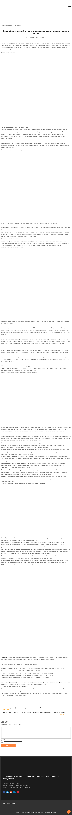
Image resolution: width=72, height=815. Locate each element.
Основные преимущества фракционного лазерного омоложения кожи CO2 (21, 708)
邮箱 (2, 740)
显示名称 (3, 739)
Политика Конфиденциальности (48, 812)
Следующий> (62, 714)
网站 (2, 742)
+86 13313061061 (14, 783)
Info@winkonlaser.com (21, 785)
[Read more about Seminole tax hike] (4, 792)
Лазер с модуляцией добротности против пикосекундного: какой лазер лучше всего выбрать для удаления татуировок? (33, 712)
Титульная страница (6, 25)
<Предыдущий (5, 709)
